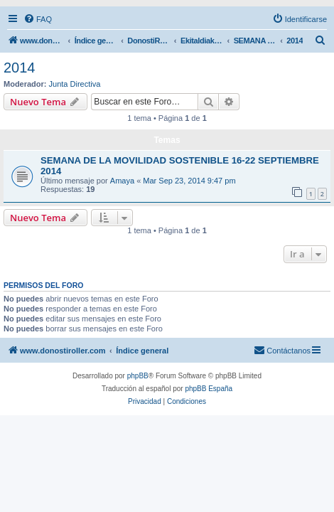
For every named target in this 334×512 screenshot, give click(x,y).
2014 (20, 67)
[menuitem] (37, 19)
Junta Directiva (75, 84)
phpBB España (208, 389)
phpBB (138, 376)
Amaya (122, 180)
